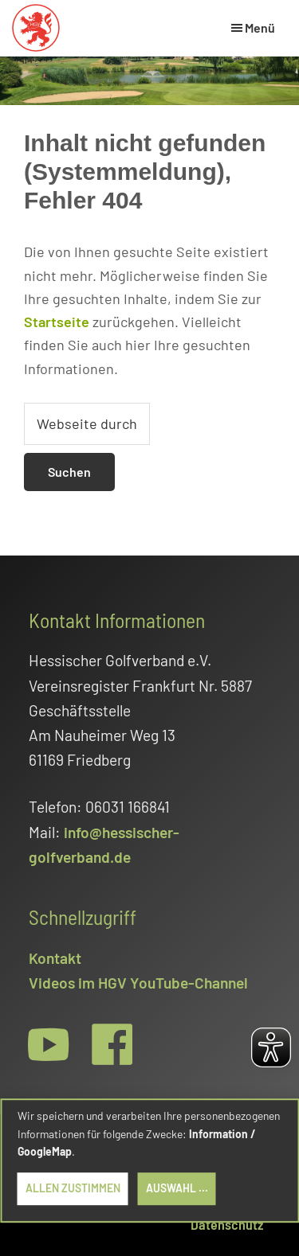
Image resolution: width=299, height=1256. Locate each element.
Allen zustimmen (73, 1188)
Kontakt (55, 958)
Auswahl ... (177, 1188)
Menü (260, 27)
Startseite (56, 321)
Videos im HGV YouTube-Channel (138, 982)
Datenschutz (227, 1224)
